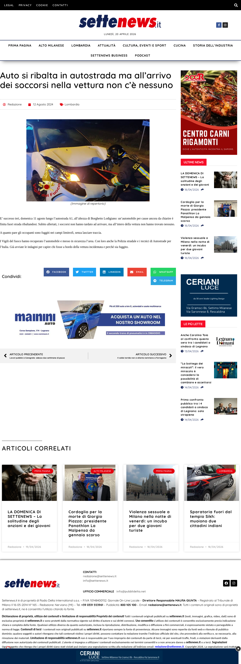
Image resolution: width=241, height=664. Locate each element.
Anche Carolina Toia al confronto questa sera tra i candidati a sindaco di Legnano (195, 340)
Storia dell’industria (213, 45)
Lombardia (80, 45)
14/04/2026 (190, 387)
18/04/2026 (190, 189)
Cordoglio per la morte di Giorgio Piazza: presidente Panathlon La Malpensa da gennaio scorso (196, 211)
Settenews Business (109, 55)
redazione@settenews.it (99, 576)
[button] (236, 5)
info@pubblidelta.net (131, 591)
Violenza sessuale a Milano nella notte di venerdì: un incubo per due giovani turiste (195, 245)
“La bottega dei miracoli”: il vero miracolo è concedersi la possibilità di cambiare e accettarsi (196, 373)
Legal (9, 5)
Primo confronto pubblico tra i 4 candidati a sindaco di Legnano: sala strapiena (194, 407)
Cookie (42, 5)
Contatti (60, 5)
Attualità (106, 45)
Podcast (142, 55)
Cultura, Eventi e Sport (144, 45)
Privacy (25, 5)
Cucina (180, 45)
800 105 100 (128, 605)
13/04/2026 (190, 351)
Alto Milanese (51, 45)
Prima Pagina (19, 45)
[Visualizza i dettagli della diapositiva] (88, 319)
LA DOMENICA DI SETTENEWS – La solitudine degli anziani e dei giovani (195, 179)
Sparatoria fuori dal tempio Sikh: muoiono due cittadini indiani (211, 518)
